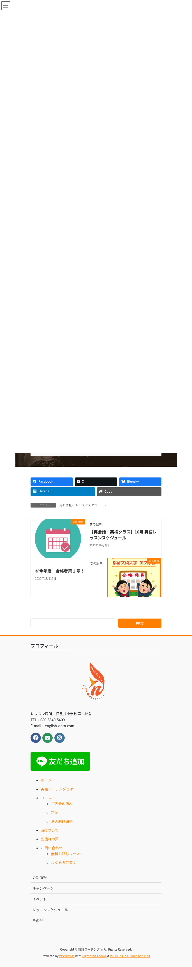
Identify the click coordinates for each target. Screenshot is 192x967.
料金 (54, 812)
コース (46, 797)
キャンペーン (43, 888)
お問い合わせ (51, 847)
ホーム (46, 779)
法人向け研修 (62, 821)
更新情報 (65, 505)
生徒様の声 (50, 838)
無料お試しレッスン (67, 853)
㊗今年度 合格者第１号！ (59, 571)
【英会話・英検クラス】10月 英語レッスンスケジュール (123, 534)
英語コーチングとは (57, 788)
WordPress (67, 956)
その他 (37, 920)
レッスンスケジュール (91, 505)
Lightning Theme (94, 956)
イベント (39, 898)
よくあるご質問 (63, 862)
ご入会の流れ (62, 803)
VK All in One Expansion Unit (130, 956)
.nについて (49, 830)
